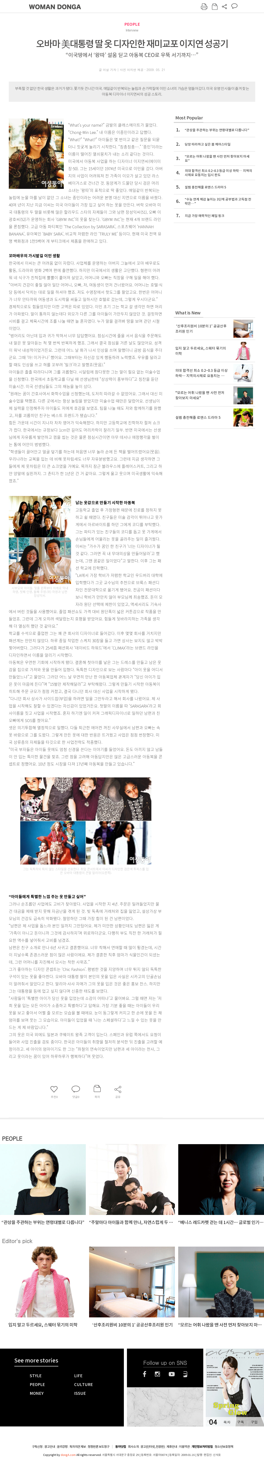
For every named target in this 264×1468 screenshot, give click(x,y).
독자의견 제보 (78, 1447)
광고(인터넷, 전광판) (153, 1447)
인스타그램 (157, 1374)
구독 (240, 1421)
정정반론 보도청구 (98, 1447)
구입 (254, 1421)
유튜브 (172, 1374)
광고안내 (49, 1447)
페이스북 (144, 1374)
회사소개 (133, 1447)
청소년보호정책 (224, 1447)
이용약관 (184, 1447)
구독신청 (37, 1447)
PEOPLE (132, 24)
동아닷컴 (120, 1447)
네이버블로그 (185, 1374)
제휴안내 (172, 1447)
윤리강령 (62, 1447)
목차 (226, 1421)
